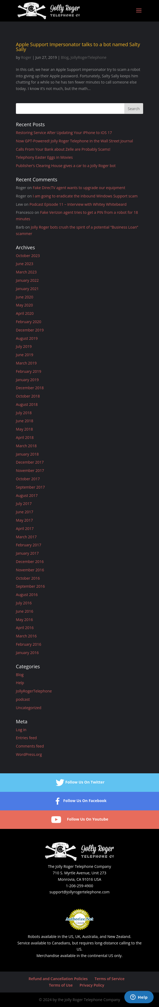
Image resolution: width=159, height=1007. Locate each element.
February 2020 (28, 321)
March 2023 (26, 272)
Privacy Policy (92, 985)
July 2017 (24, 503)
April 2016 (25, 627)
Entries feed (26, 737)
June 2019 (24, 354)
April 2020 (25, 313)
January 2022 (27, 280)
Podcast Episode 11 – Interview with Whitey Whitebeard (77, 204)
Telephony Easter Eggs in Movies (44, 157)
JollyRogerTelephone (88, 57)
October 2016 (28, 578)
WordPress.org (29, 754)
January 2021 (27, 288)
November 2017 (30, 470)
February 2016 (28, 644)
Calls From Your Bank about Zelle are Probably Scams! (63, 149)
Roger (26, 57)
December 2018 (30, 387)
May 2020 (24, 305)
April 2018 (25, 437)
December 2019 (30, 330)
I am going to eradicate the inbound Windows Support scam (85, 195)
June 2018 (24, 420)
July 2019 (24, 346)
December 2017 (30, 462)
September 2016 (30, 586)
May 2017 (24, 520)
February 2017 (28, 544)
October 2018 (28, 396)
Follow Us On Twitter (80, 782)
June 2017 (24, 511)
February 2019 (28, 371)
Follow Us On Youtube (79, 820)
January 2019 (27, 379)
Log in (21, 729)
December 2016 (30, 561)
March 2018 (26, 445)
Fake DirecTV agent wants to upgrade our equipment (79, 187)
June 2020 (24, 296)
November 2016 (30, 569)
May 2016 (24, 619)
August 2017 (27, 495)
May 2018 (24, 429)
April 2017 (25, 528)
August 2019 (27, 338)
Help (20, 682)
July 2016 (24, 602)
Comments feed (30, 746)
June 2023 (24, 263)
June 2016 (24, 611)
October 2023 (28, 255)
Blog (65, 57)
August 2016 (27, 594)
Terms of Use (61, 985)
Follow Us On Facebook (79, 801)
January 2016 (27, 652)
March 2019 (26, 363)
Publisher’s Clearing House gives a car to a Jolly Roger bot (66, 165)
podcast (23, 699)
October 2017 (28, 478)
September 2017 (30, 487)
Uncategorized (28, 707)
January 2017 (27, 553)
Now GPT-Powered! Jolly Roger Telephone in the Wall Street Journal (74, 140)
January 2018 (27, 454)
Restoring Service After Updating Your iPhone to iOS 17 (64, 132)
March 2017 (26, 536)
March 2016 (26, 635)
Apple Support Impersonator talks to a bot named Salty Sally (78, 46)
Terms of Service (109, 978)
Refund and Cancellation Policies (58, 978)
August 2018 (27, 404)
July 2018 (24, 412)
